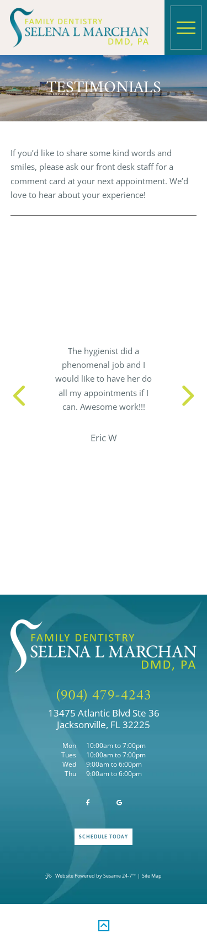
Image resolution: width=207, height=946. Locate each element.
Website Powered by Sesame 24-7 (90, 875)
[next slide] (183, 394)
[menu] (186, 27)
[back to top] (103, 924)
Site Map (152, 875)
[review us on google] (119, 803)
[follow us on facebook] (88, 803)
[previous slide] (23, 394)
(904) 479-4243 (103, 696)
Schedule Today (104, 837)
